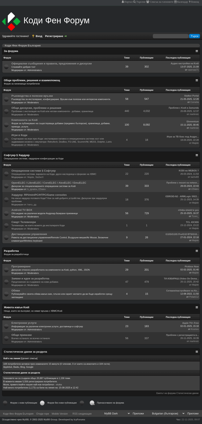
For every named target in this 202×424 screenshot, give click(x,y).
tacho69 (195, 177)
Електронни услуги (24, 322)
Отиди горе (42, 413)
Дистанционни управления (29, 234)
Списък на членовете (161, 1)
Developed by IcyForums (72, 419)
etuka (59, 384)
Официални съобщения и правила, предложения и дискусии (51, 63)
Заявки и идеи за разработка (30, 278)
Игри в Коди (19, 135)
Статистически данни (187, 393)
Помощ (194, 1)
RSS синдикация (82, 413)
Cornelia (194, 102)
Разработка (11, 250)
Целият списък (29, 358)
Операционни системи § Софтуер (33, 170)
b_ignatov (32, 189)
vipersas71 (193, 70)
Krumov (195, 329)
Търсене (141, 1)
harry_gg (31, 204)
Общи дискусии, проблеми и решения (36, 107)
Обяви (15, 290)
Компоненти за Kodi (24, 119)
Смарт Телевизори (23, 222)
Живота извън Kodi (16, 307)
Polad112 (194, 297)
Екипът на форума (166, 393)
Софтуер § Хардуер (17, 155)
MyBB (25, 419)
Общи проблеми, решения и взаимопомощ (32, 80)
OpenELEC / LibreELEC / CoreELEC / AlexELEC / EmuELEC (48, 182)
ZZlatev (42, 189)
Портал (128, 1)
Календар (182, 1)
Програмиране (21, 266)
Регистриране (54, 36)
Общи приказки (21, 334)
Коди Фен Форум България (18, 413)
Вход (39, 36)
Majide (195, 143)
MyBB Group (50, 419)
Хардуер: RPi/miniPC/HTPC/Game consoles (39, 194)
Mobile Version (60, 413)
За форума (11, 51)
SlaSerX (39, 177)
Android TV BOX (21, 209)
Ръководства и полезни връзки (32, 95)
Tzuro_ (195, 216)
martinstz (194, 114)
